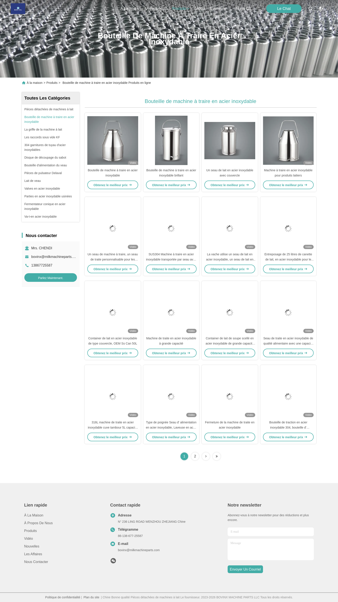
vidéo (200, 8)
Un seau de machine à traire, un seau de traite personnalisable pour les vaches (113, 259)
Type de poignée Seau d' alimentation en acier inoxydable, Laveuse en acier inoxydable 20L (171, 427)
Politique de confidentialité (62, 597)
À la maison (130, 8)
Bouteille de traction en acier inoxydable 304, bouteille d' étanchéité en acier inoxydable (288, 427)
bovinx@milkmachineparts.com (55, 257)
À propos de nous (156, 8)
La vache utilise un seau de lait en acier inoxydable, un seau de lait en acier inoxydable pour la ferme (229, 259)
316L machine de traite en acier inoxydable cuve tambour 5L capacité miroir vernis (113, 427)
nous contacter (246, 8)
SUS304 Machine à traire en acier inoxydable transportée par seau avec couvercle (171, 259)
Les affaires (33, 554)
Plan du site (91, 597)
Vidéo (28, 538)
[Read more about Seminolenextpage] (206, 456)
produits (181, 8)
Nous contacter (36, 562)
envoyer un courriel (245, 569)
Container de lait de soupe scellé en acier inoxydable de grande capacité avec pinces (230, 343)
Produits (51, 82)
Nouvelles (31, 546)
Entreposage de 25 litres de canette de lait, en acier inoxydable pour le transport (288, 259)
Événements (220, 8)
